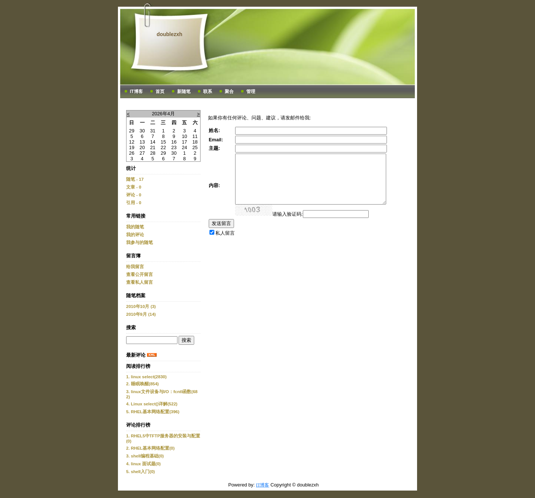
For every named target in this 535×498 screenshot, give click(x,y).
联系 (207, 91)
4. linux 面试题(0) (143, 464)
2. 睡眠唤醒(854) (142, 384)
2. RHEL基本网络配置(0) (150, 448)
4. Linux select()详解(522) (151, 404)
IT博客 (136, 91)
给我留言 (135, 266)
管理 (250, 91)
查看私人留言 (139, 282)
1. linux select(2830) (146, 377)
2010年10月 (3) (141, 306)
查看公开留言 (139, 274)
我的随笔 (135, 227)
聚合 (229, 91)
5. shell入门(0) (140, 471)
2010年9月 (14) (141, 314)
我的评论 (135, 234)
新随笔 (183, 91)
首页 (160, 91)
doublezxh (169, 34)
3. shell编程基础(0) (145, 456)
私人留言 (225, 233)
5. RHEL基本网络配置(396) (152, 411)
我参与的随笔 (139, 242)
